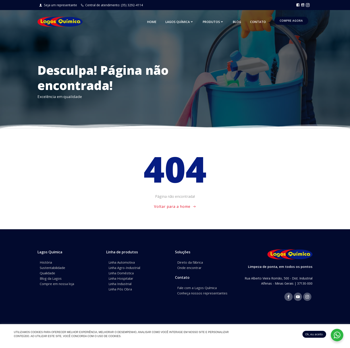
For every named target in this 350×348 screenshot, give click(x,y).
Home (151, 22)
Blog (237, 22)
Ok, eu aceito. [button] (314, 334)
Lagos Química (179, 22)
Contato (258, 22)
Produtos (213, 22)
